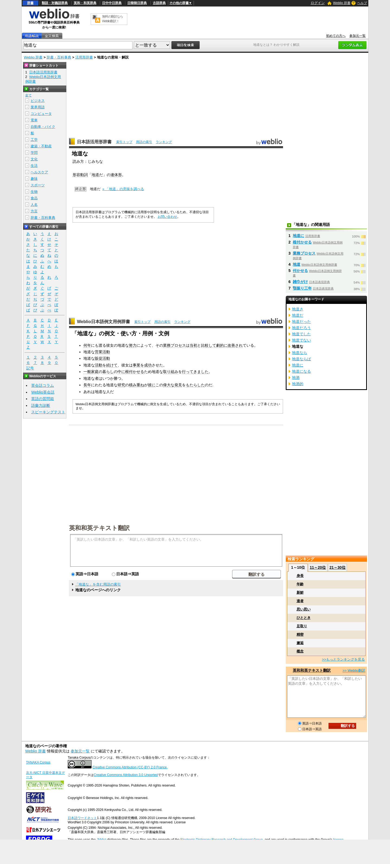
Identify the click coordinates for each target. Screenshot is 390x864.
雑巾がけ (300, 282)
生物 (34, 192)
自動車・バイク (43, 127)
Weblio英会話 (42, 392)
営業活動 (102, 352)
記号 (30, 368)
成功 (148, 365)
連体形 (116, 175)
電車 (34, 120)
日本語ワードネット (82, 818)
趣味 (34, 179)
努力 (132, 345)
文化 (34, 159)
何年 (87, 345)
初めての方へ (336, 36)
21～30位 (337, 567)
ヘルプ (362, 3)
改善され (235, 345)
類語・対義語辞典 (55, 3)
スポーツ (38, 185)
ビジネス (38, 101)
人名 (34, 205)
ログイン (318, 3)
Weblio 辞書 (341, 3)
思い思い (304, 609)
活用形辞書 (84, 57)
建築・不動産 (41, 146)
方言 (34, 211)
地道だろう (301, 328)
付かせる (300, 270)
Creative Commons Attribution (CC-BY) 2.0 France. (129, 767)
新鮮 (300, 592)
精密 (300, 634)
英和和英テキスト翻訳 (99, 528)
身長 (300, 576)
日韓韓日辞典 (137, 3)
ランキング (164, 142)
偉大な (168, 385)
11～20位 (318, 567)
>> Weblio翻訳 (354, 670)
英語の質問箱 (42, 399)
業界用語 (38, 107)
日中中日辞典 (112, 3)
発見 (178, 385)
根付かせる (134, 371)
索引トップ (124, 142)
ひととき (304, 618)
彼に (151, 385)
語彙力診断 (40, 405)
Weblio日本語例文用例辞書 (103, 321)
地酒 (296, 377)
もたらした (195, 385)
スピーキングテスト (48, 412)
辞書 (30, 3)
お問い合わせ (167, 216)
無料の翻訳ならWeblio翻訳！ (112, 19)
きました (201, 371)
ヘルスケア (39, 172)
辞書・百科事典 (59, 57)
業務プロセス (174, 345)
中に (121, 371)
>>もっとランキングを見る (343, 659)
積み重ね (136, 385)
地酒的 (297, 384)
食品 (34, 198)
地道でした (301, 334)
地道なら (299, 352)
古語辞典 (159, 3)
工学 (34, 140)
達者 (300, 601)
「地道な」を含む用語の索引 (98, 584)
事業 (136, 365)
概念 (300, 651)
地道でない (301, 340)
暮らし (108, 371)
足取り (302, 626)
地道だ (297, 315)
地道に (298, 235)
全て (28, 95)
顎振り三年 (302, 288)
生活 (34, 166)
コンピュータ (41, 114)
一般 (87, 371)
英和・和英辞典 (85, 3)
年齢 (300, 584)
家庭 (95, 371)
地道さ (297, 309)
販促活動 (102, 358)
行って (187, 371)
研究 (121, 385)
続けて (112, 365)
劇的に (221, 345)
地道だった (301, 321)
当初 (193, 345)
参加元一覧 (357, 36)
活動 (98, 365)
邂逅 (300, 643)
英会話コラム (42, 385)
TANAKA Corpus (38, 762)
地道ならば (301, 359)
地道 (95, 175)
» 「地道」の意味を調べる (123, 189)
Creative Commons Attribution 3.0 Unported (126, 775)
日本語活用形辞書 (94, 141)
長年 (87, 385)
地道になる (301, 371)
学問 (34, 153)
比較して (208, 345)
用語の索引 (144, 142)
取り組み (170, 371)
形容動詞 (80, 175)
